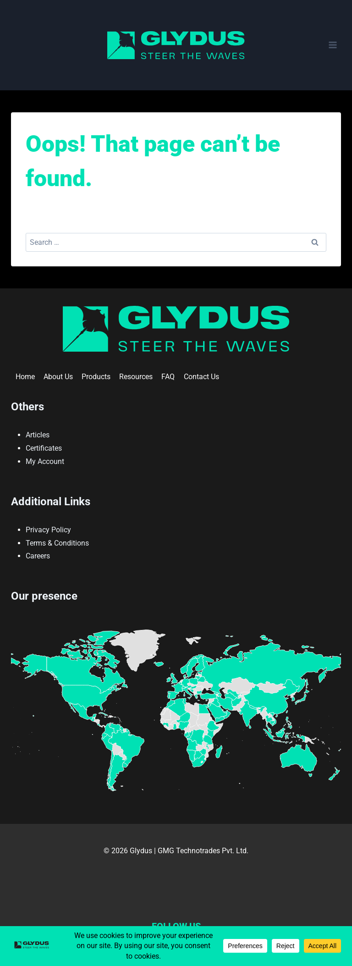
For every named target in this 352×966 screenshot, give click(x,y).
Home (25, 376)
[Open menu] (332, 45)
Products (96, 376)
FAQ (168, 376)
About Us (58, 376)
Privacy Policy (48, 529)
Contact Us (201, 376)
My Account (45, 461)
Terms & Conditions (57, 543)
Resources (136, 376)
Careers (38, 556)
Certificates (44, 448)
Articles (38, 435)
